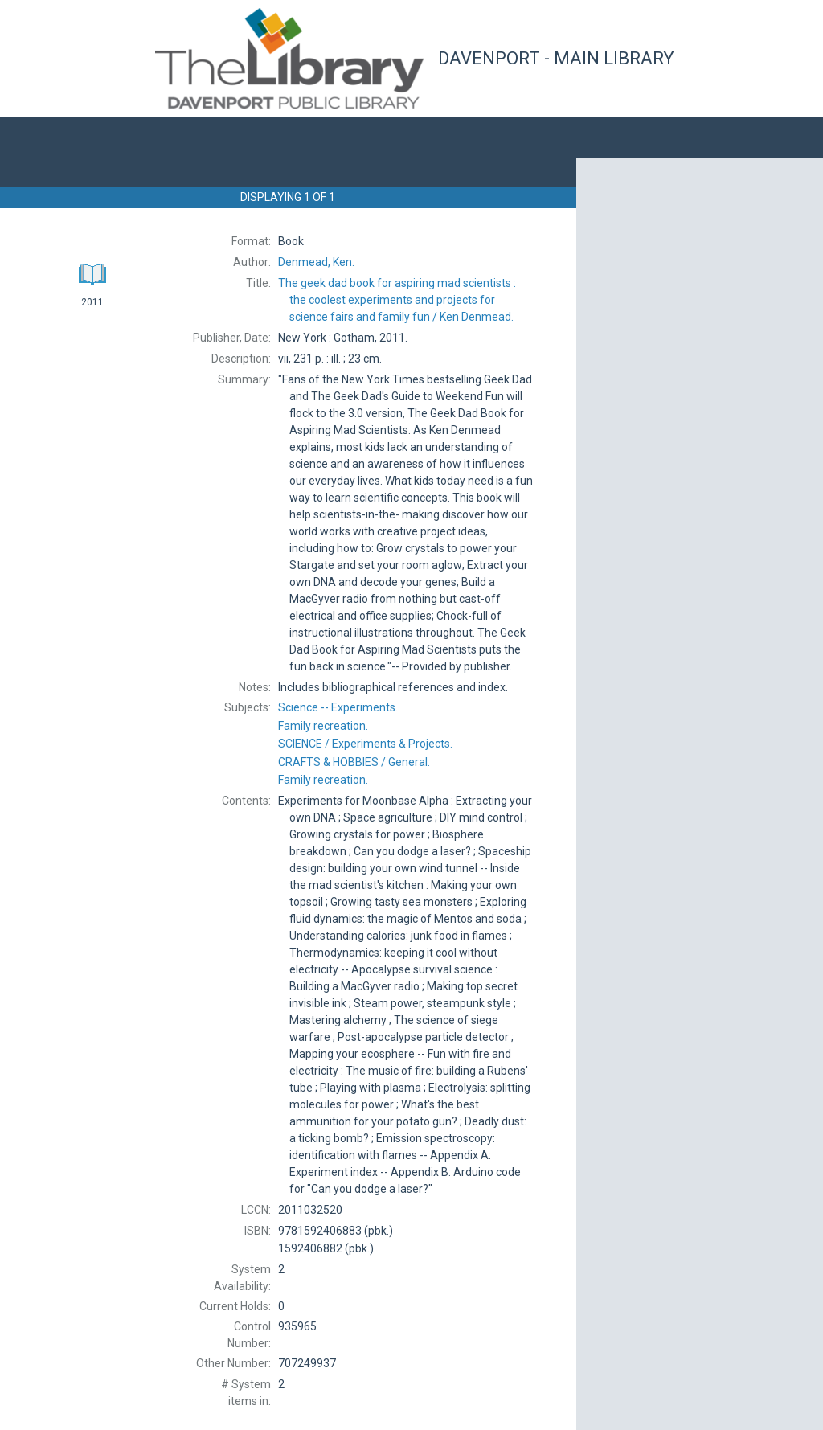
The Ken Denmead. (397, 300)
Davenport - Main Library (556, 58)
